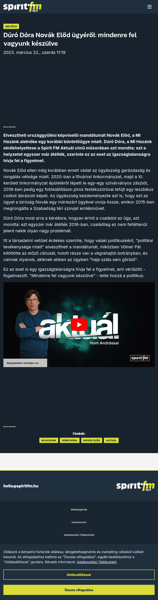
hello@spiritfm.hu (20, 486)
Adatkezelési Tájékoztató (97, 562)
